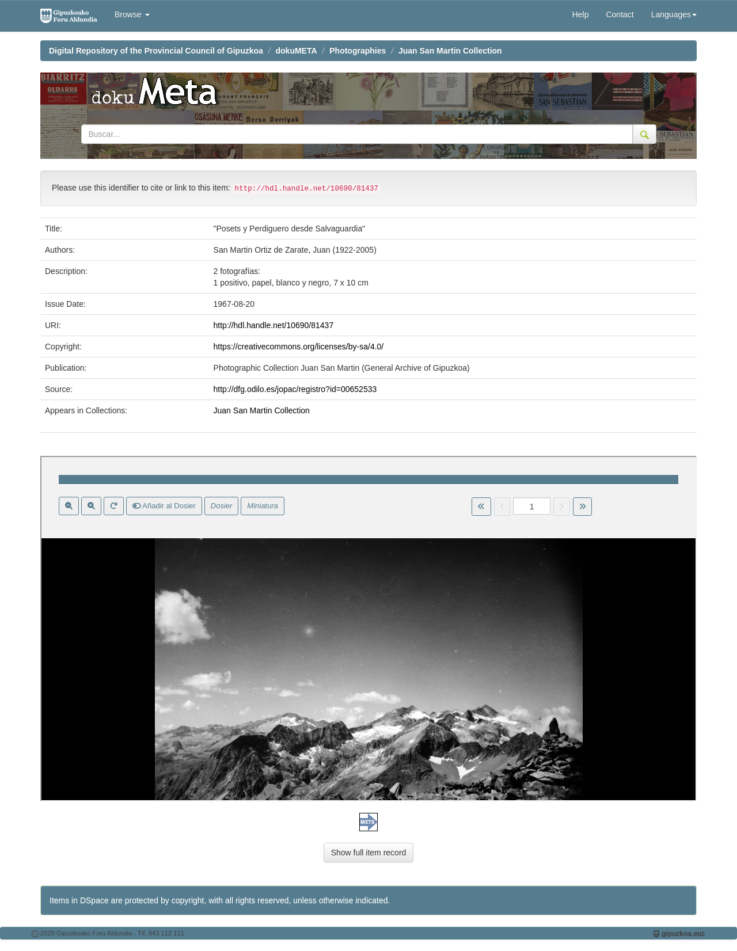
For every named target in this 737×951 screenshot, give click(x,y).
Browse (132, 14)
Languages (674, 14)
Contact (619, 14)
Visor (368, 628)
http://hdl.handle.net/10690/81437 (274, 325)
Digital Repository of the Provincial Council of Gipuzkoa (156, 50)
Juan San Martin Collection (450, 50)
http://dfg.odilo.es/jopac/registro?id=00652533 (295, 389)
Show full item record (369, 852)
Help (580, 14)
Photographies (357, 50)
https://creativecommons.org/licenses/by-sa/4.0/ (299, 346)
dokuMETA (296, 50)
